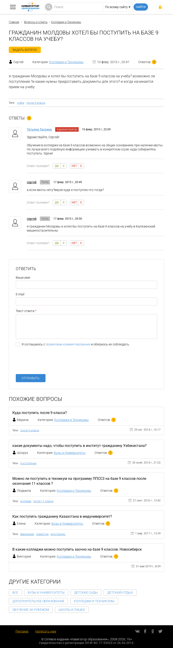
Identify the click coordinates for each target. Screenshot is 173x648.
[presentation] (50, 362)
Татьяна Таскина (39, 129)
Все (15, 592)
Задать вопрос (24, 50)
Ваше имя (23, 277)
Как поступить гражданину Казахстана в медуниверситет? (62, 516)
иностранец (57, 534)
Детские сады (86, 592)
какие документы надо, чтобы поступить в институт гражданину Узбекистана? (79, 445)
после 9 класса (35, 102)
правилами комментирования (68, 344)
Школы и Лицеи (72, 609)
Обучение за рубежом (30, 609)
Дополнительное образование (38, 601)
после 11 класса (43, 501)
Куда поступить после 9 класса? (39, 413)
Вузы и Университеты (70, 453)
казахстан (42, 534)
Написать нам (45, 631)
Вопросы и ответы (36, 22)
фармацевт (27, 534)
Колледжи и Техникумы (66, 22)
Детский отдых (120, 592)
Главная (14, 22)
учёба (20, 102)
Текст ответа (25, 311)
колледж (25, 501)
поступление (28, 463)
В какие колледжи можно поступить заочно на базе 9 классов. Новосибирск (77, 549)
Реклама (22, 631)
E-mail (20, 294)
